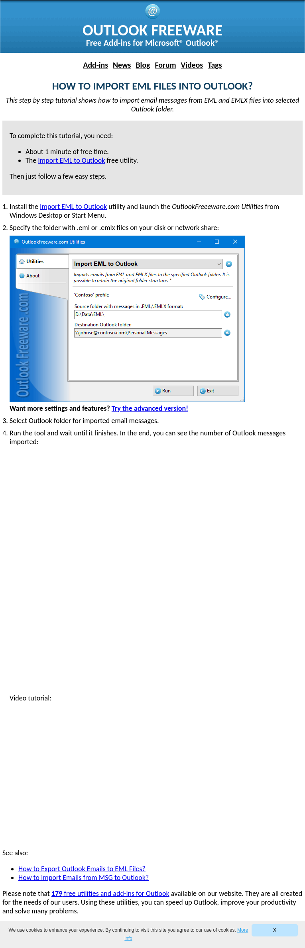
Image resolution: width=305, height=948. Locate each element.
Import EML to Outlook (73, 206)
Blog (143, 65)
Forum (165, 65)
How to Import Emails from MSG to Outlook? (83, 877)
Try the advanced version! (150, 408)
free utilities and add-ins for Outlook (110, 893)
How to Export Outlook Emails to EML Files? (82, 868)
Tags (215, 65)
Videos (192, 65)
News (122, 65)
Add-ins (95, 65)
